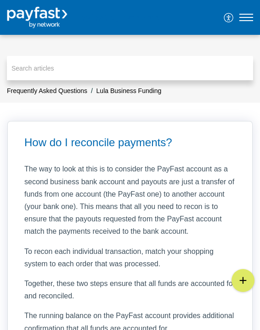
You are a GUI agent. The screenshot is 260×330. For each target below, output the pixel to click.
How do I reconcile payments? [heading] (98, 142)
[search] (130, 68)
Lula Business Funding (129, 90)
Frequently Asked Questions (47, 90)
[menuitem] (229, 17)
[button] (229, 17)
